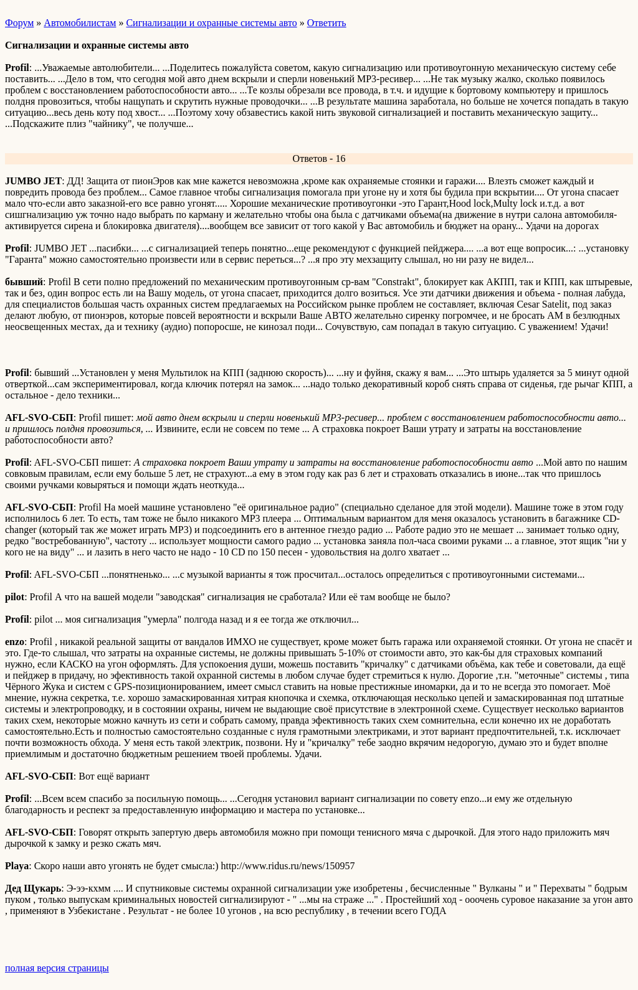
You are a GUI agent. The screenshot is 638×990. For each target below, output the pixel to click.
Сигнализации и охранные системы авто (211, 22)
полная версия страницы (57, 968)
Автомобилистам (80, 22)
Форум (19, 22)
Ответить (326, 22)
